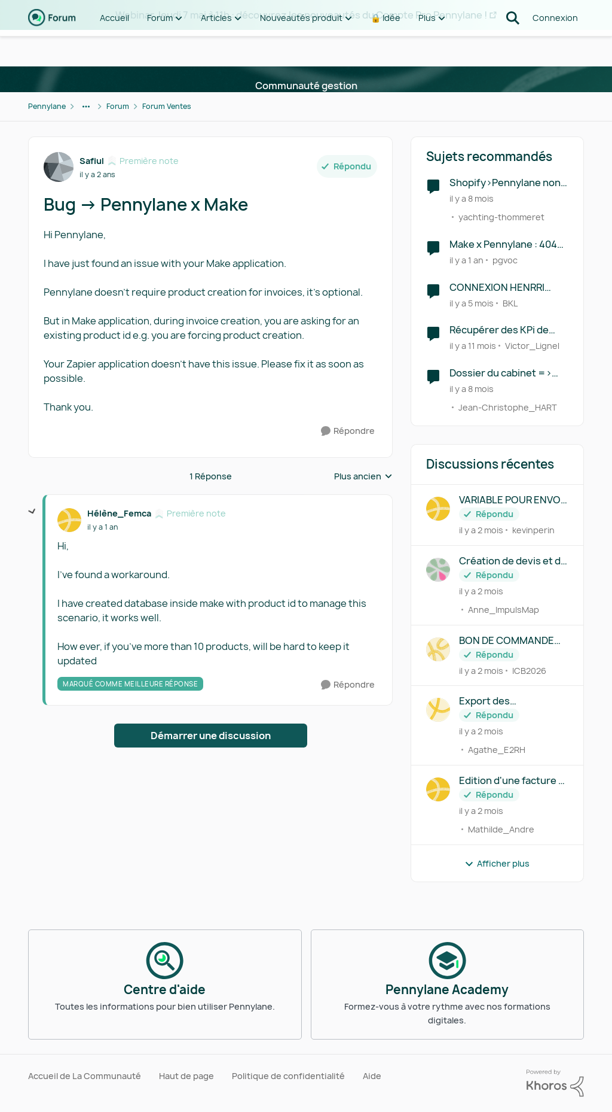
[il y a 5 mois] (471, 302)
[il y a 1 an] (466, 260)
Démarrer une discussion (211, 735)
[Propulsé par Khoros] (555, 1083)
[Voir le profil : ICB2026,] (438, 649)
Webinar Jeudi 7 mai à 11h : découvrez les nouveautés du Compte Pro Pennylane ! (301, 15)
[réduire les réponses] (32, 512)
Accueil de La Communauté (84, 1075)
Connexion (555, 47)
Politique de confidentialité (288, 1075)
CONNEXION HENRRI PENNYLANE (496, 287)
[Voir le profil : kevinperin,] (438, 509)
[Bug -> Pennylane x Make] (102, 527)
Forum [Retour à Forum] (117, 106)
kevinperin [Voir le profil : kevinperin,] (533, 530)
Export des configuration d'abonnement (493, 701)
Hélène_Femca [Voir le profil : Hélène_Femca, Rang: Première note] (119, 513)
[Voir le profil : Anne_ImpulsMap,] (438, 570)
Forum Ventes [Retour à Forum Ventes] (166, 106)
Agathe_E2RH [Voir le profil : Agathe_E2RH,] (496, 749)
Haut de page (186, 1075)
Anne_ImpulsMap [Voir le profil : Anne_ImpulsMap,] (503, 609)
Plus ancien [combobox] (363, 476)
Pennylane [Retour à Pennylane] (47, 106)
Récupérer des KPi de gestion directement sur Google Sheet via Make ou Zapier (506, 330)
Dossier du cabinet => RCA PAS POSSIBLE (500, 373)
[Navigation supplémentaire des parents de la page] (86, 106)
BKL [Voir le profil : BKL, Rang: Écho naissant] (510, 302)
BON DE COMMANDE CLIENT (506, 640)
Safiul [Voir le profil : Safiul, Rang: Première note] (91, 160)
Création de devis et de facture (513, 561)
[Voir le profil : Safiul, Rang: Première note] (59, 167)
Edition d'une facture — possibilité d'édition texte (512, 780)
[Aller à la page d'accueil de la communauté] (52, 48)
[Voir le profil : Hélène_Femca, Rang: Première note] (69, 520)
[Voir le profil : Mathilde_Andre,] (438, 789)
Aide (372, 1075)
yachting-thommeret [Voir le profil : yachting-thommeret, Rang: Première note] (501, 217)
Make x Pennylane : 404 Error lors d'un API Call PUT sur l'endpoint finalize (503, 244)
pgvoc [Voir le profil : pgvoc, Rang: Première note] (505, 260)
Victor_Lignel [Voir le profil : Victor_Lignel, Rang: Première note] (532, 345)
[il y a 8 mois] (471, 198)
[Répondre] (348, 431)
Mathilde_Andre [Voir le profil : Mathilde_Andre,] (501, 829)
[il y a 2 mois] (481, 530)
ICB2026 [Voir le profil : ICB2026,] (529, 670)
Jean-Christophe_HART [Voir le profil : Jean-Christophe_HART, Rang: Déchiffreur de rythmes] (507, 407)
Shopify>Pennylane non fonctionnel (505, 183)
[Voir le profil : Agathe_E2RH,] (438, 710)
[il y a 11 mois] (472, 345)
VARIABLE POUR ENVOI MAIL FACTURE (511, 500)
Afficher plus (497, 863)
